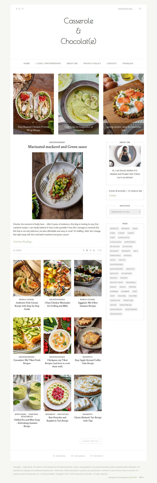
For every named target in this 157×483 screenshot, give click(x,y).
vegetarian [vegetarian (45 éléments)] (116, 314)
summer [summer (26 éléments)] (125, 291)
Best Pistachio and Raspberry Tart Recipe (57, 419)
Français (128, 63)
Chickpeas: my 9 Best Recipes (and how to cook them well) (57, 363)
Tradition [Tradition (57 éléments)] (128, 300)
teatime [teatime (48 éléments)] (133, 296)
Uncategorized (57, 142)
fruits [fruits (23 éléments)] (122, 260)
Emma (19, 250)
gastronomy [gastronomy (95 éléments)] (116, 264)
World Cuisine (26, 299)
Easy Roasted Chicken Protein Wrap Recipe (33, 128)
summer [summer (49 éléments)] (114, 291)
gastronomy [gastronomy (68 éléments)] (116, 269)
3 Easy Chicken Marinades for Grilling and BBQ (57, 304)
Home (27, 63)
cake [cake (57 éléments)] (135, 228)
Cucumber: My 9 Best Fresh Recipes (27, 362)
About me (72, 63)
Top (141, 477)
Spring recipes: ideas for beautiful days (123, 128)
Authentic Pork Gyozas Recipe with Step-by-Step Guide (27, 306)
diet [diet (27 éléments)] (136, 251)
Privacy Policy (92, 63)
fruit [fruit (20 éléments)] (113, 260)
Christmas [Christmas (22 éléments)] (129, 242)
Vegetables (27, 416)
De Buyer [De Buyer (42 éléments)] (127, 246)
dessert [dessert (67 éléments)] (126, 251)
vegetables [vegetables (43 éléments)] (116, 309)
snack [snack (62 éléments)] (123, 287)
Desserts (87, 357)
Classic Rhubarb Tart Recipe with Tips (88, 419)
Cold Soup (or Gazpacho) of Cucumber (78, 128)
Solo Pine (133, 477)
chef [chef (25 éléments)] (112, 237)
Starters (33, 414)
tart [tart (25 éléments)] (112, 296)
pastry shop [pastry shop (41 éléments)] (116, 282)
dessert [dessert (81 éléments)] (114, 251)
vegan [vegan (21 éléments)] (113, 305)
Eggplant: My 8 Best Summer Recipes (88, 304)
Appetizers (20, 414)
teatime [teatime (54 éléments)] (122, 296)
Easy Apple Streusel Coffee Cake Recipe (88, 362)
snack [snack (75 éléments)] (113, 287)
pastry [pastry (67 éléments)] (124, 278)
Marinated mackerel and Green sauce (57, 146)
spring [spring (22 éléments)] (132, 287)
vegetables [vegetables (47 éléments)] (126, 305)
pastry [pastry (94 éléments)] (113, 278)
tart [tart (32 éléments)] (134, 291)
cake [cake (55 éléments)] (112, 233)
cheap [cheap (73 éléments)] (131, 233)
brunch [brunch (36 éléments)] (125, 228)
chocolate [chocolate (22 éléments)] (115, 242)
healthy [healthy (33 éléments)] (130, 269)
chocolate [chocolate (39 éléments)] (123, 237)
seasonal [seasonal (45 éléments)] (131, 282)
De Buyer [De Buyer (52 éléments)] (115, 246)
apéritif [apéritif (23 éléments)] (114, 228)
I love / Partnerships (48, 63)
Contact (112, 63)
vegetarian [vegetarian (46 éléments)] (131, 309)
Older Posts (91, 441)
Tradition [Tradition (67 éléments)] (115, 300)
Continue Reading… (23, 241)
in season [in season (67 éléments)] (127, 273)
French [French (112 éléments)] (127, 255)
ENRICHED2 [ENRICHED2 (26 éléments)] (115, 255)
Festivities (63, 414)
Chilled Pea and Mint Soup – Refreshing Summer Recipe (27, 423)
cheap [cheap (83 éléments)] (121, 233)
